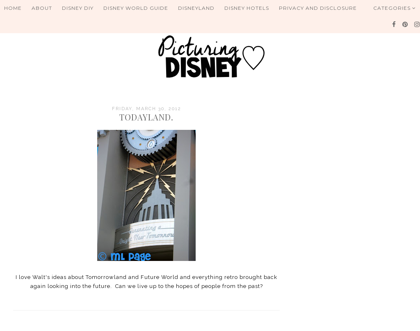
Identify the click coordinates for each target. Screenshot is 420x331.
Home (13, 8)
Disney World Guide (135, 8)
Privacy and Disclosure (318, 8)
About (42, 8)
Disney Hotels (246, 8)
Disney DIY (78, 8)
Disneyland (196, 8)
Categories (394, 8)
